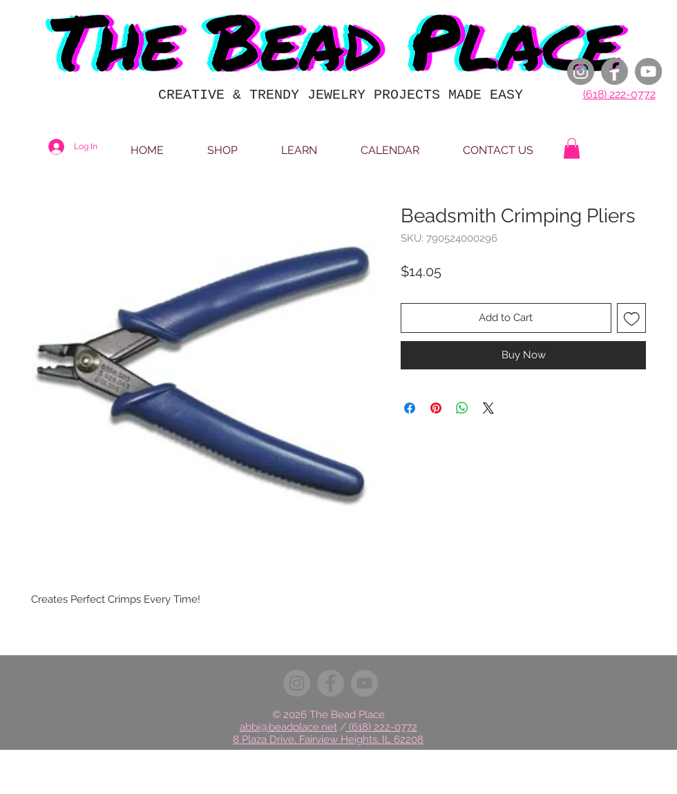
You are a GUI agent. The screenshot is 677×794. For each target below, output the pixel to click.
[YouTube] (648, 71)
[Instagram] (580, 71)
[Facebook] (614, 71)
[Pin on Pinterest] (436, 408)
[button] (571, 148)
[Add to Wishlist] (632, 318)
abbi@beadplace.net (288, 727)
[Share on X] (488, 408)
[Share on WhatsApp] (462, 408)
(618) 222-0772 (619, 94)
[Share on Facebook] (409, 408)
